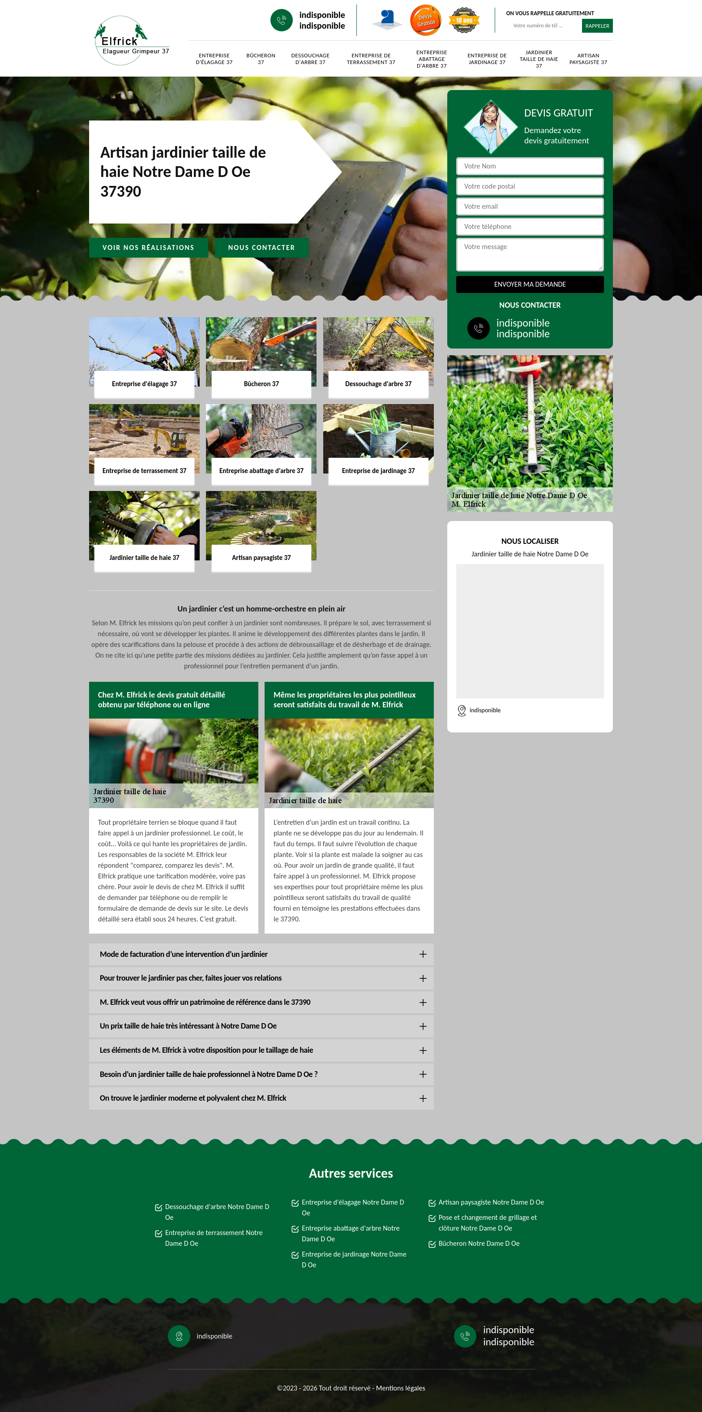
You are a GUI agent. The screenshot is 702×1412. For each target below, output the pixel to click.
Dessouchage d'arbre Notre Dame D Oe (217, 1212)
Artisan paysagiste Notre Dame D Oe (491, 1202)
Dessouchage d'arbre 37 (310, 58)
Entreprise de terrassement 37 (371, 58)
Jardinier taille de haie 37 (539, 59)
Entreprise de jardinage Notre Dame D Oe (354, 1259)
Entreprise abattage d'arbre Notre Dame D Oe (350, 1233)
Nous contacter (261, 247)
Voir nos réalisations (149, 247)
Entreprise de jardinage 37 (487, 58)
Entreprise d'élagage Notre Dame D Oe (353, 1207)
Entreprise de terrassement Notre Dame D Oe (214, 1238)
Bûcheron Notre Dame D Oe (479, 1243)
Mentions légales (400, 1388)
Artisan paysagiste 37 (588, 58)
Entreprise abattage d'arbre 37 (431, 59)
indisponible (322, 14)
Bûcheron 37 (261, 58)
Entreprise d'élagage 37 (214, 58)
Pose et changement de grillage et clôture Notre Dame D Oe (488, 1222)
